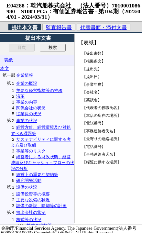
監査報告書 (59, 27)
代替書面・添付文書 (103, 27)
